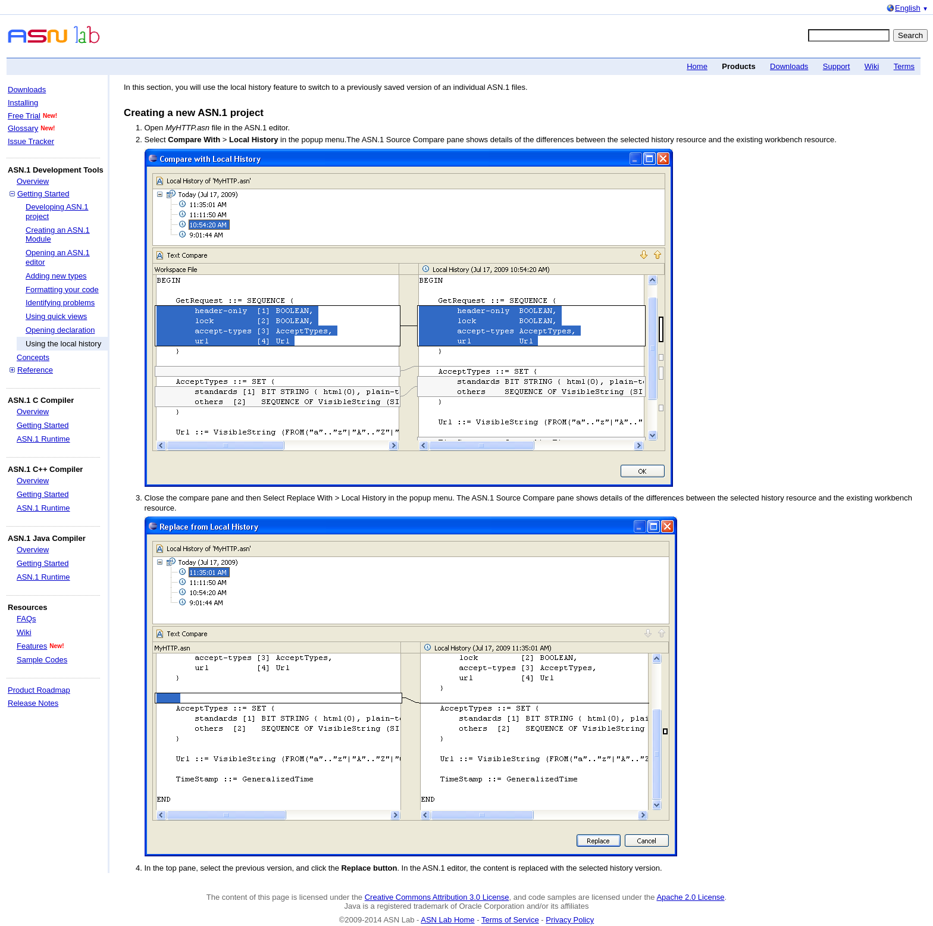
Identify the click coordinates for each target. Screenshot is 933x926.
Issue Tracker (31, 141)
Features (32, 646)
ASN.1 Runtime (43, 438)
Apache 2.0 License (690, 897)
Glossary (23, 128)
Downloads (789, 66)
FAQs (26, 618)
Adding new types (56, 275)
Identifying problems (60, 302)
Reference (35, 369)
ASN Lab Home (447, 919)
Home (697, 66)
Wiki (872, 66)
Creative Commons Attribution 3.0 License (437, 897)
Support (836, 66)
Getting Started (43, 193)
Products (738, 66)
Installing (23, 102)
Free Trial (24, 115)
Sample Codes (42, 659)
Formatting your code (62, 289)
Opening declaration (60, 330)
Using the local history (63, 343)
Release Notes (33, 703)
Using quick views (56, 316)
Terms (904, 66)
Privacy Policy (570, 919)
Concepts (33, 357)
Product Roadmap (39, 690)
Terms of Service (510, 919)
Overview (33, 181)
